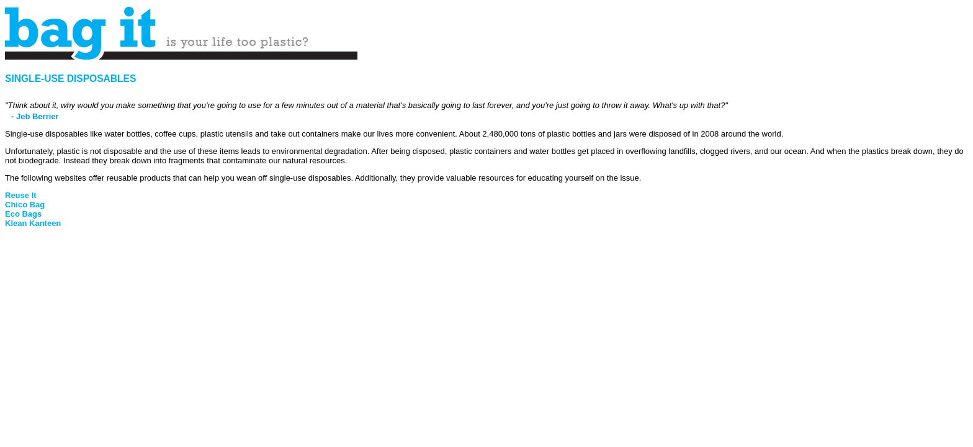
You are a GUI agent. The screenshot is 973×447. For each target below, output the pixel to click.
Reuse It (21, 195)
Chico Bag (25, 204)
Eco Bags (23, 214)
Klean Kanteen (33, 223)
